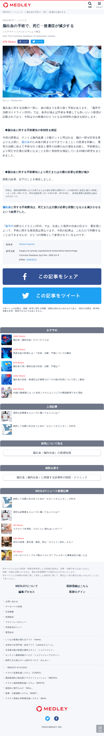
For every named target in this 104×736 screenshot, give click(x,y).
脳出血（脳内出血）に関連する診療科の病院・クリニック (52, 477)
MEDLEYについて (27, 586)
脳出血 (26, 142)
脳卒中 (9, 226)
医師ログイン (77, 591)
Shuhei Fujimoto (27, 244)
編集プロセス (26, 591)
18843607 (31, 260)
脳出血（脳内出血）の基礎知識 (52, 452)
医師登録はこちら (77, 586)
